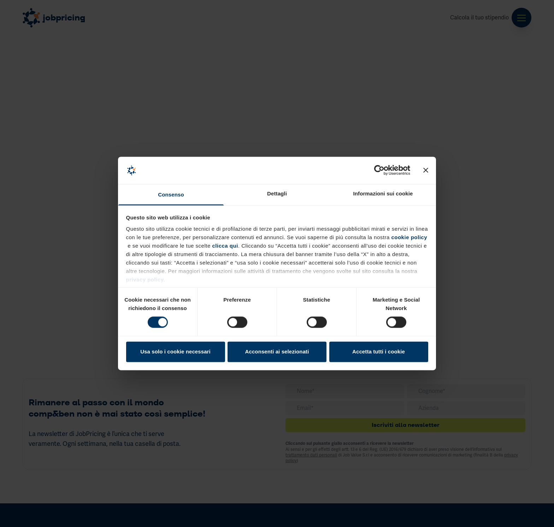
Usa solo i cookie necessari (175, 352)
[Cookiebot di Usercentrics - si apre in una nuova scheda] (379, 170)
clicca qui (224, 246)
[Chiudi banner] (425, 170)
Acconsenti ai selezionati (277, 352)
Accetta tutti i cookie (378, 352)
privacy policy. (145, 280)
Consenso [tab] (171, 195)
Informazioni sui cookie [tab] (383, 193)
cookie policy (409, 237)
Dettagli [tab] (277, 193)
